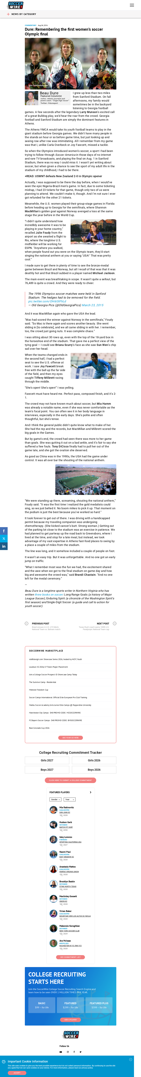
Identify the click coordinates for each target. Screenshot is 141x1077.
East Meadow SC (66, 857)
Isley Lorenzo (65, 837)
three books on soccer (49, 594)
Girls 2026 (94, 760)
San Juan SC (64, 812)
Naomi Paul (65, 851)
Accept (17, 1073)
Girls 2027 (47, 760)
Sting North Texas (67, 886)
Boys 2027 (47, 769)
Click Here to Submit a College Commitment (70, 780)
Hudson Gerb (65, 822)
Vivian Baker (65, 911)
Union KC (63, 901)
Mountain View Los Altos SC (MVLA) (75, 916)
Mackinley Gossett (68, 896)
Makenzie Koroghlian (69, 925)
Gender (54, 799)
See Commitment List (70, 957)
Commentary (30, 25)
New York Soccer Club (69, 931)
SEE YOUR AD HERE (70, 738)
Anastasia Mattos (67, 866)
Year (67, 799)
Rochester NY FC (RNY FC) (70, 946)
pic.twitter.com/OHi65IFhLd (47, 301)
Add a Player (70, 1020)
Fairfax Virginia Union (69, 872)
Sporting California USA (70, 842)
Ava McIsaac (65, 940)
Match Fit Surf (66, 827)
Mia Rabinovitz (66, 807)
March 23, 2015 (92, 305)
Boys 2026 (94, 769)
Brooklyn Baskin (67, 881)
